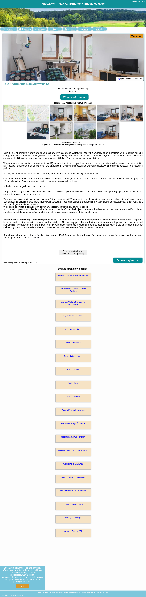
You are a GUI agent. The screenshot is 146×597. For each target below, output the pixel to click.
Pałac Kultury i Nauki (73, 357)
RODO (28, 582)
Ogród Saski (73, 383)
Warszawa (136, 36)
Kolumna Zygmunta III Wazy (73, 478)
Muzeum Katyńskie (73, 330)
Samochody (69, 29)
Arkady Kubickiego (73, 518)
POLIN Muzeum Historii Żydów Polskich (73, 290)
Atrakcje (84, 29)
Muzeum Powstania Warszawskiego (73, 276)
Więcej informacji (74, 97)
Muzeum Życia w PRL (73, 532)
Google (7, 570)
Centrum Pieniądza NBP (73, 505)
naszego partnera (31, 238)
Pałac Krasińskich (73, 343)
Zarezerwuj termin (128, 260)
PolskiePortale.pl (17, 596)
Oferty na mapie (25, 29)
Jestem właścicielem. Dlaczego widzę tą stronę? (72, 252)
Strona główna (8, 29)
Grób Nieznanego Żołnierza (73, 424)
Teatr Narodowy (73, 397)
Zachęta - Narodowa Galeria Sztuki (73, 451)
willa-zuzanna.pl (138, 1)
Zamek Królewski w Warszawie (73, 491)
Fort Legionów (73, 370)
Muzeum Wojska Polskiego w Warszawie (73, 304)
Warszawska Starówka (73, 464)
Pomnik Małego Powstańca (73, 410)
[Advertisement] (73, 567)
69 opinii (92, 145)
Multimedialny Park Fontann (73, 437)
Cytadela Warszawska (72, 316)
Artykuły (99, 29)
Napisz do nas (102, 592)
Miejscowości (40, 29)
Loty (54, 29)
